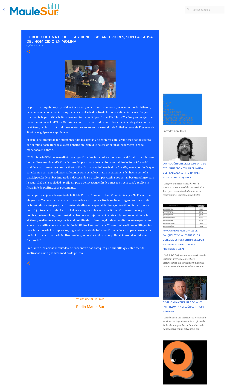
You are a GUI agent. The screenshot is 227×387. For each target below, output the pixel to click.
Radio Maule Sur (90, 307)
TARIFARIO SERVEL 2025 (90, 299)
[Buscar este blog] (207, 10)
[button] (28, 52)
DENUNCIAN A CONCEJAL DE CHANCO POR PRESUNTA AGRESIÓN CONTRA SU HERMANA (183, 307)
